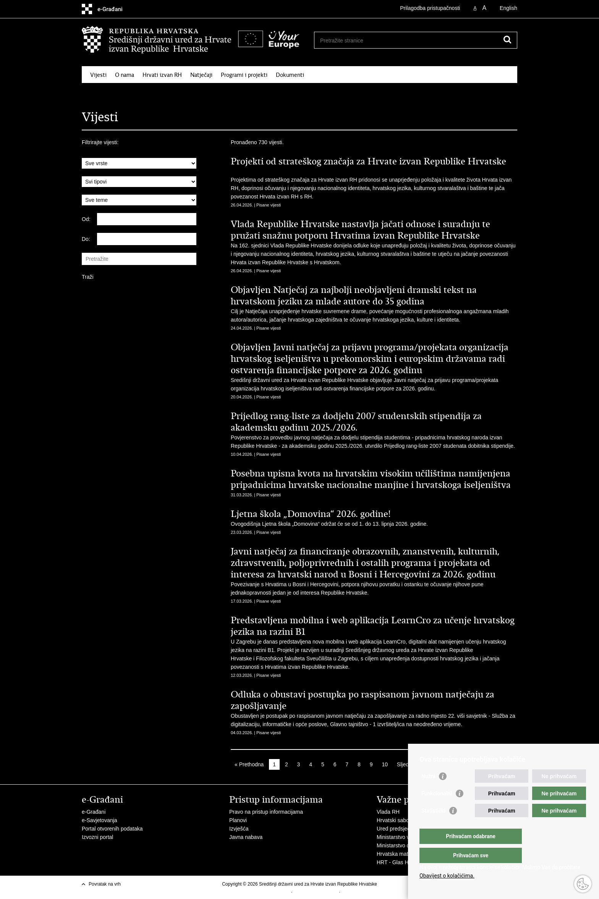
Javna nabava (245, 837)
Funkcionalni (436, 809)
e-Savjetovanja (99, 820)
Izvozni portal (97, 837)
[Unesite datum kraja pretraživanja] (146, 239)
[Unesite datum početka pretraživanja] (146, 219)
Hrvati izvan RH (162, 75)
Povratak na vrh (105, 884)
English (508, 8)
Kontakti (491, 92)
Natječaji (201, 75)
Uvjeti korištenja (275, 891)
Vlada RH (388, 812)
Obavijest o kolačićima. (446, 876)
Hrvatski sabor (394, 820)
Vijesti (98, 75)
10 (385, 764)
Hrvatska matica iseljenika (408, 854)
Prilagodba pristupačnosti (430, 8)
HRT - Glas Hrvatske (401, 862)
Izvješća (239, 829)
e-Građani (93, 812)
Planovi (238, 820)
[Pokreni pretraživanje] (507, 39)
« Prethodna (249, 764)
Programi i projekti (244, 75)
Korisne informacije (448, 92)
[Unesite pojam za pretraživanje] (412, 40)
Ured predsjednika (398, 829)
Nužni (428, 791)
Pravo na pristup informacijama (266, 812)
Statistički (433, 826)
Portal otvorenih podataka (112, 829)
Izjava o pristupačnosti (316, 891)
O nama (124, 75)
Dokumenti (290, 75)
